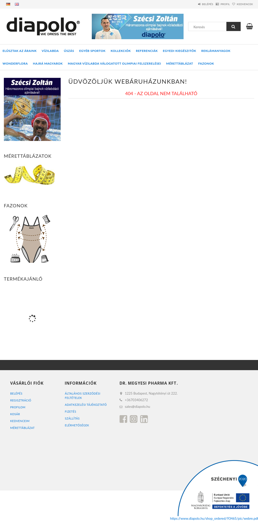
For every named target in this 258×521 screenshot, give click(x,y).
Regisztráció (20, 400)
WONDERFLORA (15, 63)
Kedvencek (242, 4)
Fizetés (70, 411)
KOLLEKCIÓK (121, 51)
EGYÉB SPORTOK (92, 51)
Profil (217, 4)
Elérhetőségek (77, 425)
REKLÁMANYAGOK (215, 51)
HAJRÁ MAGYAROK (48, 63)
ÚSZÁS (69, 51)
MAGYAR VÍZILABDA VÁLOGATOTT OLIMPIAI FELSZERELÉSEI (114, 63)
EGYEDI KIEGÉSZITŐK (179, 51)
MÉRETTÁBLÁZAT (22, 427)
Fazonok (206, 63)
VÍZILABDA (50, 51)
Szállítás (72, 418)
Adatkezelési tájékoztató (86, 404)
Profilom (17, 407)
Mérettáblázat (179, 63)
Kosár (15, 414)
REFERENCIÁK (147, 51)
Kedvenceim (20, 421)
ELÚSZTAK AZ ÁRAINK (20, 51)
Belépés (194, 4)
